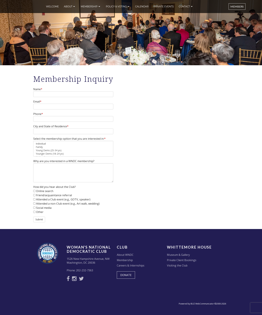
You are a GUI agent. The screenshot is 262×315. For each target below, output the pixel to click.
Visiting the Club (177, 265)
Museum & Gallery (178, 255)
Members (237, 6)
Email (37, 101)
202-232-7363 (84, 270)
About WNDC (125, 255)
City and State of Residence (51, 126)
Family (73, 147)
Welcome (52, 6)
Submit (39, 219)
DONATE (126, 275)
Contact (184, 6)
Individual (73, 143)
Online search (44, 191)
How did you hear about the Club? (54, 187)
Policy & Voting (116, 6)
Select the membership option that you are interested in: (69, 139)
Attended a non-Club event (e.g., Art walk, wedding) (68, 203)
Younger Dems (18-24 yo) (73, 153)
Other (39, 212)
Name (37, 89)
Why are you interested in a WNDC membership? (64, 161)
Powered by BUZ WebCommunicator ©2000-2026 (202, 303)
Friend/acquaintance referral (54, 195)
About (68, 6)
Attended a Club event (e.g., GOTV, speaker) (63, 199)
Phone (38, 114)
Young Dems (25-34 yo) (73, 150)
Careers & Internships (130, 265)
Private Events (164, 6)
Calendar (142, 6)
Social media (43, 208)
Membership (89, 6)
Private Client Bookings (181, 260)
